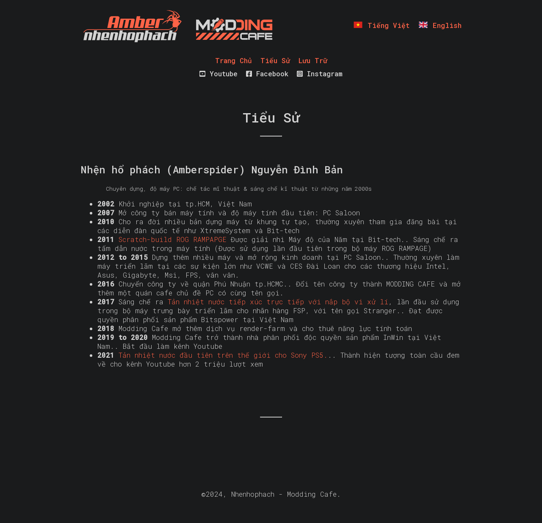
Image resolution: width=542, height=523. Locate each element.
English (440, 25)
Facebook (267, 73)
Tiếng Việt (381, 25)
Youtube (218, 73)
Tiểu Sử (275, 60)
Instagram (320, 73)
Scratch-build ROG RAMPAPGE (173, 239)
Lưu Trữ (313, 60)
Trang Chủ (233, 60)
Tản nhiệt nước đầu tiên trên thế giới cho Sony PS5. (223, 355)
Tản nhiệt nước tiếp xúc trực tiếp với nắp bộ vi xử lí (278, 301)
